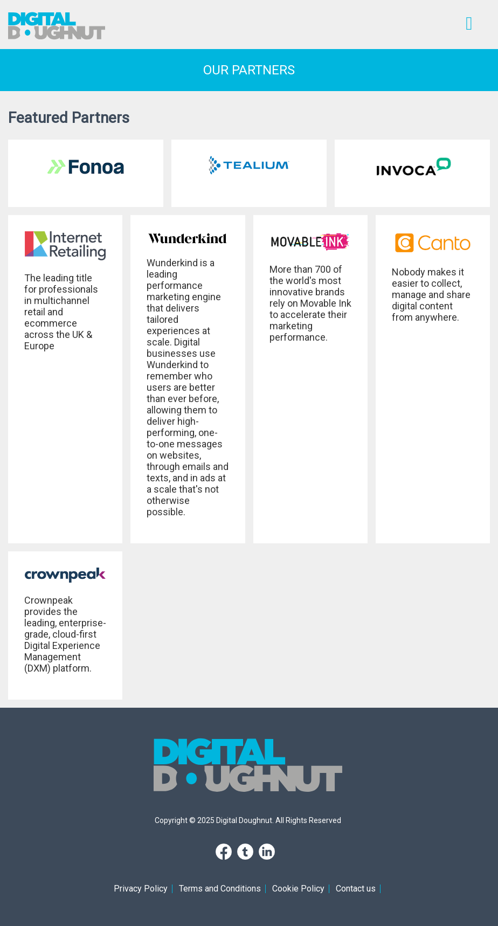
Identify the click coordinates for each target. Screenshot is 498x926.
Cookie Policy (298, 888)
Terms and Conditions (220, 888)
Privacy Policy (141, 888)
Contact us (356, 888)
